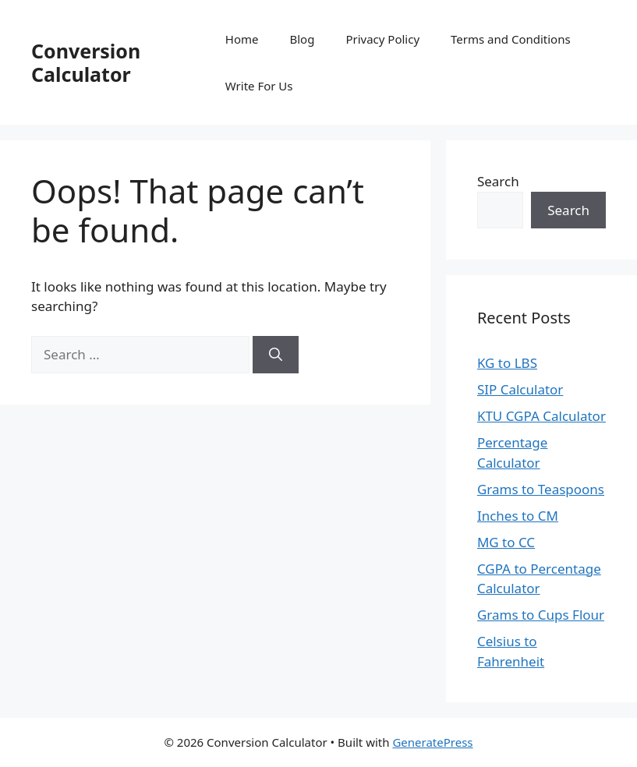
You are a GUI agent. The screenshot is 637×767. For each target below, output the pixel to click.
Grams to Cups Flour (540, 615)
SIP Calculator (520, 389)
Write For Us (259, 86)
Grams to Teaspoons (540, 489)
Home (242, 39)
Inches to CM (517, 516)
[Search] (276, 354)
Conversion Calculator (85, 62)
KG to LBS (507, 363)
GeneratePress (432, 742)
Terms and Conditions (511, 39)
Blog (301, 39)
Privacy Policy (382, 39)
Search (498, 181)
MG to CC (506, 542)
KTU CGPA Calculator (541, 416)
